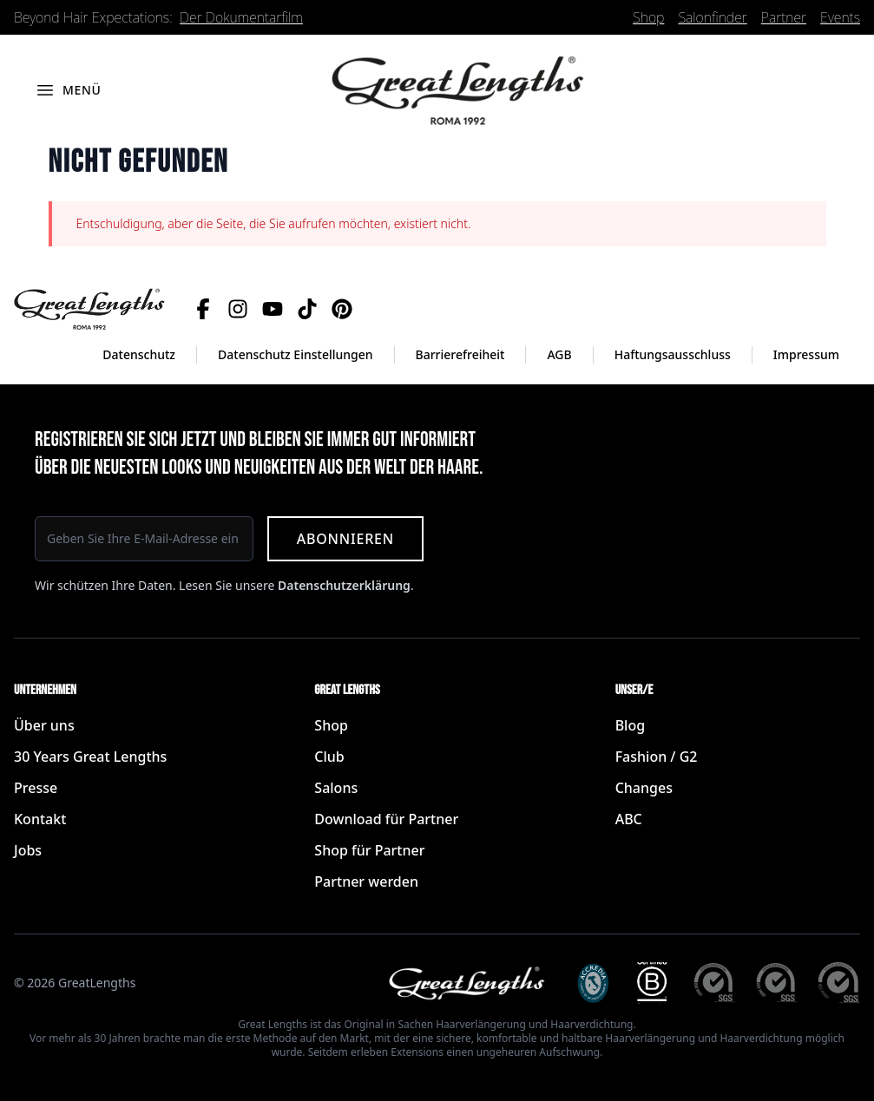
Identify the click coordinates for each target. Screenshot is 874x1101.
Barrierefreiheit (460, 354)
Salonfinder (712, 17)
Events (840, 17)
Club (329, 756)
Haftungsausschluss (672, 354)
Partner (783, 17)
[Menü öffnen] (68, 90)
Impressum (806, 354)
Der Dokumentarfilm (241, 17)
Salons (336, 787)
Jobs (28, 850)
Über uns (44, 725)
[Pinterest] (342, 308)
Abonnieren (345, 538)
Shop (648, 17)
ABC (628, 819)
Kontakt (40, 819)
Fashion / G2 (656, 756)
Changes (644, 787)
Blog (630, 725)
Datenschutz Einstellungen (295, 354)
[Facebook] (203, 308)
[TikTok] (307, 308)
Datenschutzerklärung (344, 585)
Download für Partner (386, 819)
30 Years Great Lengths (90, 756)
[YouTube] (272, 308)
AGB (559, 354)
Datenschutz (138, 354)
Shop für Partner (369, 850)
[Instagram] (237, 308)
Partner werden (366, 881)
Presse (35, 787)
